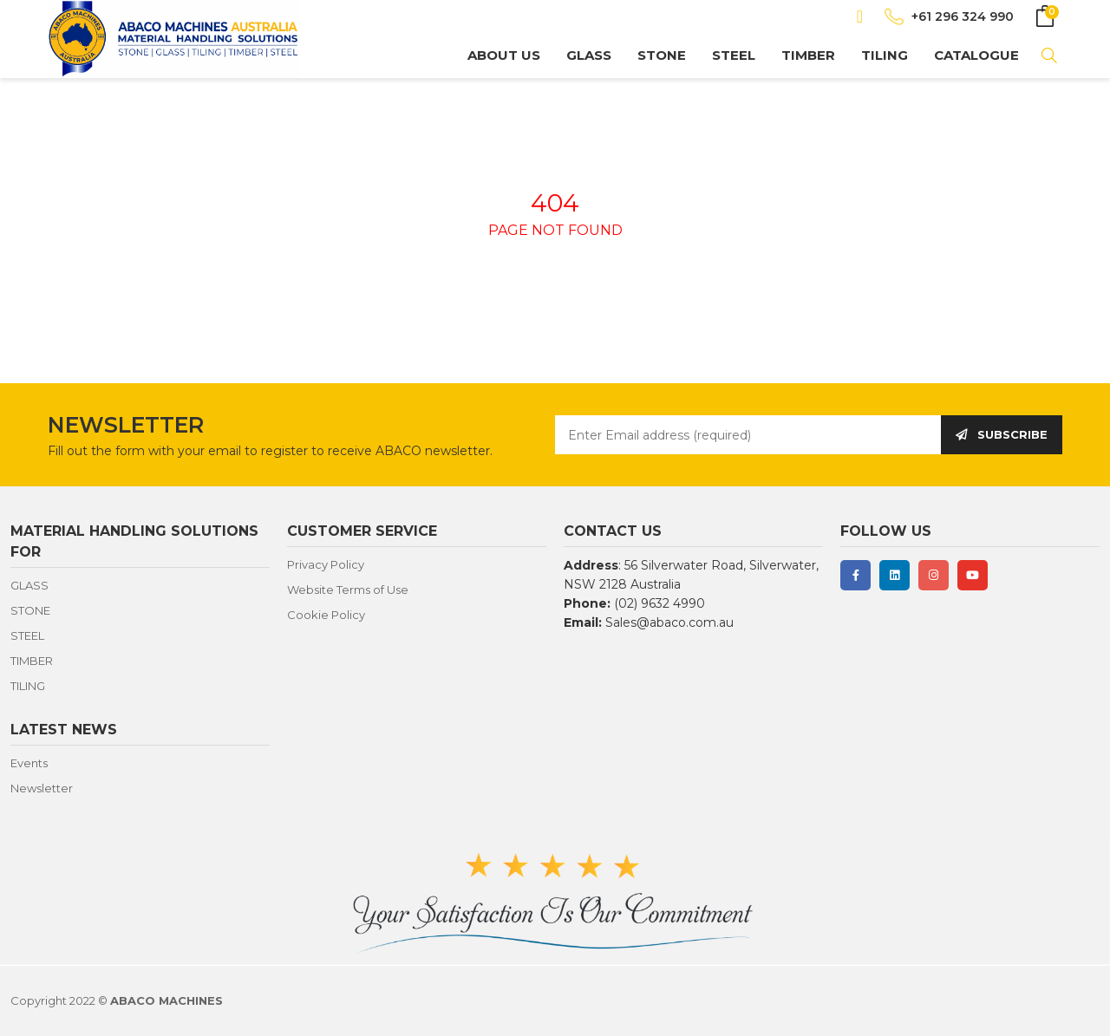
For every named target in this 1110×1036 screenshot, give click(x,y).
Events (29, 763)
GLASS (588, 55)
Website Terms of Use (347, 589)
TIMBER (808, 55)
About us (503, 55)
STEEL (733, 55)
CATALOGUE (976, 55)
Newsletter (41, 788)
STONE (661, 55)
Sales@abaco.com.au (669, 622)
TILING (884, 55)
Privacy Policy (325, 564)
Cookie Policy (326, 615)
